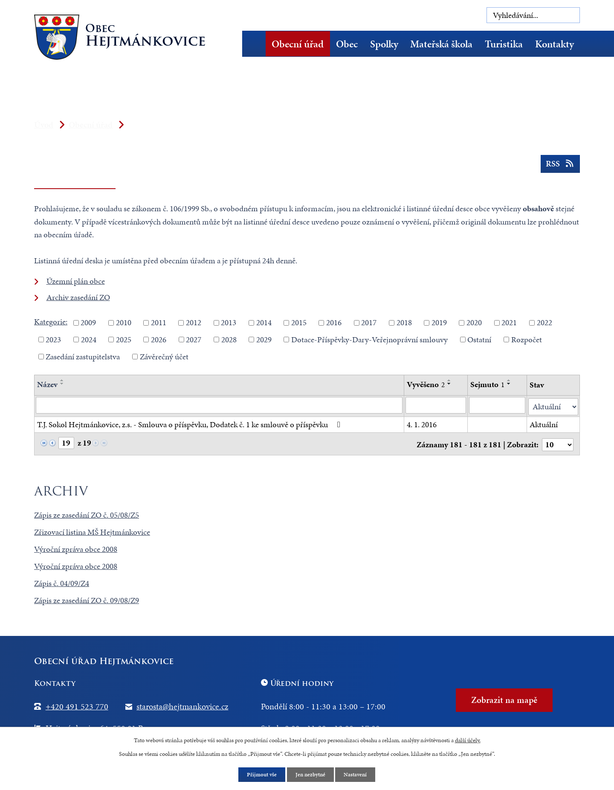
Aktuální (544, 423)
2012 (193, 322)
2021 (509, 322)
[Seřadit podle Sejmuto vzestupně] (509, 380)
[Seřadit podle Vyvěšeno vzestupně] (449, 380)
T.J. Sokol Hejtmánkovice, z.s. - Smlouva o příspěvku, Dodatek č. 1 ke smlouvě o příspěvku (190, 423)
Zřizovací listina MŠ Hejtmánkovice (92, 530)
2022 (544, 322)
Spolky (384, 44)
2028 (229, 339)
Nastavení (358, 774)
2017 (369, 322)
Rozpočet (526, 339)
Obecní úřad (298, 44)
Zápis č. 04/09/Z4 (61, 581)
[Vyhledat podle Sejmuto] (497, 405)
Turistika (504, 44)
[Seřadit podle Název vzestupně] (62, 380)
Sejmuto (488, 384)
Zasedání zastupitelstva (83, 356)
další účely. (468, 739)
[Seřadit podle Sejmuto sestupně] (509, 383)
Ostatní (479, 339)
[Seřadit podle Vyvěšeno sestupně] (449, 383)
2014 (264, 322)
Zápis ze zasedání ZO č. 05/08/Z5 (86, 513)
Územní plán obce (75, 281)
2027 (193, 339)
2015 (299, 322)
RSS (559, 166)
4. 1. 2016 (422, 423)
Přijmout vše (260, 774)
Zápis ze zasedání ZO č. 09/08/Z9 (86, 598)
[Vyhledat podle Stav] (553, 405)
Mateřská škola (441, 44)
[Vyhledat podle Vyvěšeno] (435, 405)
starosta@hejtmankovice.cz (182, 704)
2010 (123, 322)
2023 (53, 339)
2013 (228, 322)
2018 (404, 322)
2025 (123, 339)
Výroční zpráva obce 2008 (75, 547)
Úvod (257, 43)
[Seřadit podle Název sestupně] (62, 383)
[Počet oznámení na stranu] (557, 442)
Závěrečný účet (164, 356)
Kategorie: (50, 321)
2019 (439, 322)
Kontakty (554, 44)
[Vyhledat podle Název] (219, 405)
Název (47, 384)
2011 (158, 322)
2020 (474, 322)
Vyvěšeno (426, 384)
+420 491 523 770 (77, 704)
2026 (158, 339)
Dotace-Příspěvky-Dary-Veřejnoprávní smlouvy (369, 339)
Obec (347, 44)
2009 (88, 322)
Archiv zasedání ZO (78, 297)
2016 (334, 322)
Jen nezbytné (311, 774)
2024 (88, 339)
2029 (264, 339)
